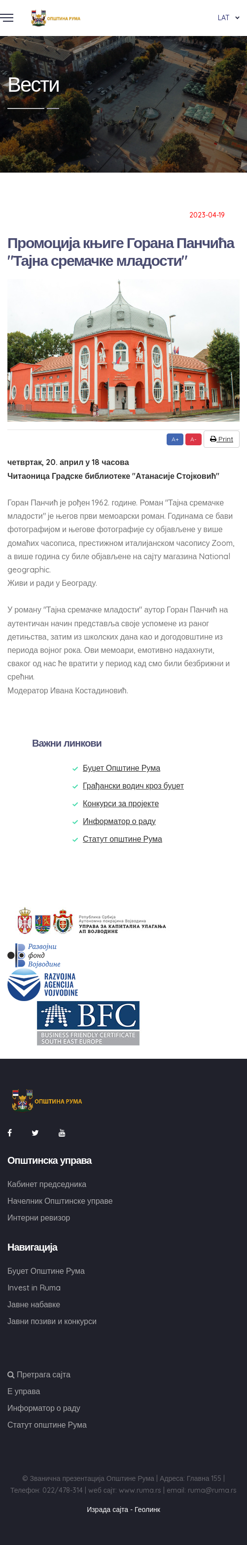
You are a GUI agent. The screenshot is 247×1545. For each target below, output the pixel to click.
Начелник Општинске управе (60, 1201)
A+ (175, 439)
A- (193, 439)
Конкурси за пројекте (121, 803)
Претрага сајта (39, 1374)
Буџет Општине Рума (121, 768)
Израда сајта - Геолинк (123, 1509)
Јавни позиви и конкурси (52, 1321)
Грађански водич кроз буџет (133, 785)
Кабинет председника (46, 1184)
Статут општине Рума (122, 839)
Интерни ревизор (38, 1217)
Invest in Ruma (34, 1288)
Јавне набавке (33, 1304)
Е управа (23, 1391)
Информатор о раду (119, 821)
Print (221, 438)
